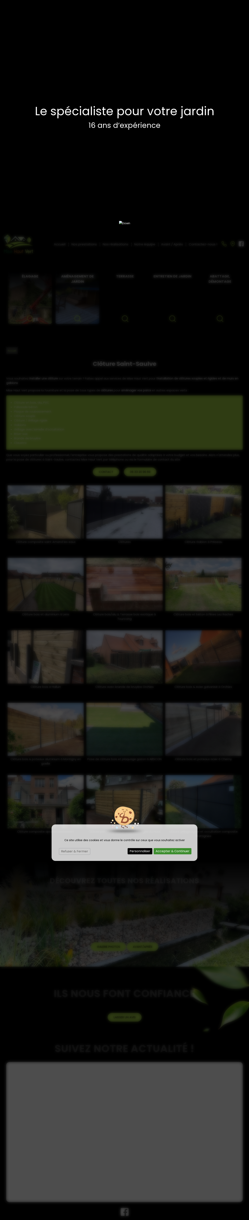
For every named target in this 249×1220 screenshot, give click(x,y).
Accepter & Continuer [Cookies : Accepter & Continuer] (172, 618)
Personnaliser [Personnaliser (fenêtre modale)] (140, 618)
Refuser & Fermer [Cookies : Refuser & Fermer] (74, 619)
